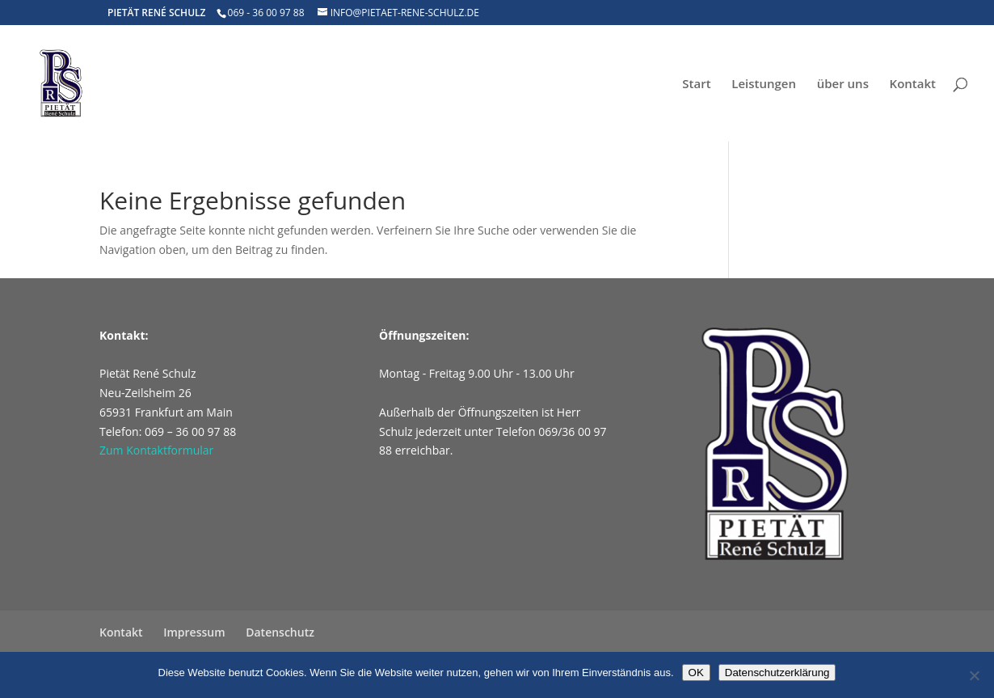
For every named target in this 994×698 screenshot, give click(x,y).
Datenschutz (280, 632)
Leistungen (763, 84)
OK (696, 672)
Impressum (194, 632)
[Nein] (974, 675)
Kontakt (913, 84)
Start (696, 84)
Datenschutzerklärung (777, 672)
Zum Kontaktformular (156, 450)
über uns (843, 84)
